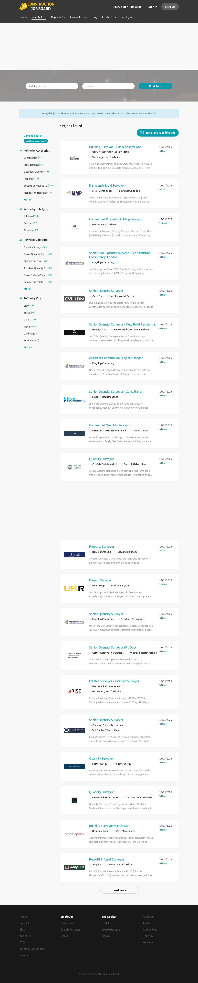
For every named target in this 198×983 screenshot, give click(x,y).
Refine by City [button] (32, 297)
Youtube (148, 941)
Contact (24, 922)
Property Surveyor (101, 546)
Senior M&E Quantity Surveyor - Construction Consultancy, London (120, 254)
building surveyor (35, 140)
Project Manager (100, 579)
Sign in (152, 6)
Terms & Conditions (31, 948)
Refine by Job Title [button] (35, 239)
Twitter (147, 922)
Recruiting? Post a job (127, 6)
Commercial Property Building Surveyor (116, 218)
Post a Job (67, 922)
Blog (22, 929)
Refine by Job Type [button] (35, 208)
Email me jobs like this (160, 132)
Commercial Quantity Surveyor (110, 424)
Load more (119, 889)
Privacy (23, 954)
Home (23, 916)
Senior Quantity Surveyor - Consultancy (115, 391)
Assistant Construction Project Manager (116, 357)
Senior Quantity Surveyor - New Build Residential (122, 324)
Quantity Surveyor (101, 458)
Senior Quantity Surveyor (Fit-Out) (112, 647)
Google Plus (150, 929)
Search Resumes (70, 929)
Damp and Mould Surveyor (107, 185)
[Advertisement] (99, 46)
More (27, 199)
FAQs (22, 941)
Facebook (148, 916)
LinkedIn (148, 935)
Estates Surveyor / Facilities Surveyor (114, 680)
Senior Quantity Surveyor (106, 290)
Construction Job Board (106, 973)
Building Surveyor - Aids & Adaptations (115, 146)
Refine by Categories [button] (36, 150)
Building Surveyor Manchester (109, 825)
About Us (25, 935)
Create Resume (111, 929)
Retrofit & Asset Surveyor (106, 859)
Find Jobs (155, 86)
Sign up (170, 6)
